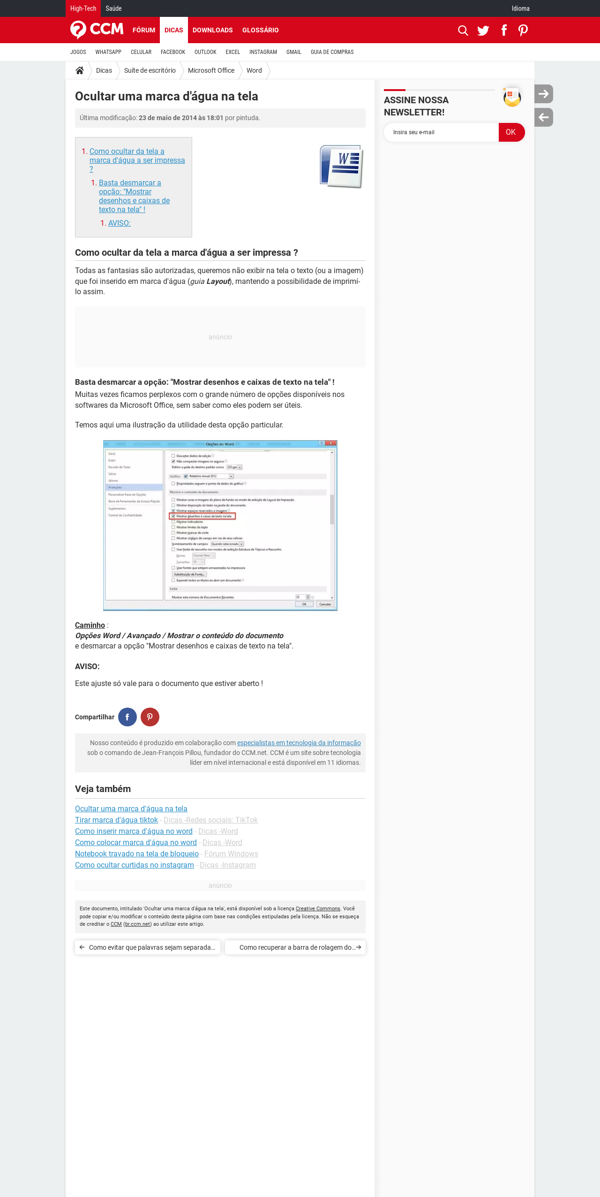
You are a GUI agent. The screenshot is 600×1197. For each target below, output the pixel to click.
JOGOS (78, 52)
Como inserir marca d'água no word (134, 831)
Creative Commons (318, 909)
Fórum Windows (231, 853)
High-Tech (83, 8)
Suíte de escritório (150, 70)
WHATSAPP (108, 52)
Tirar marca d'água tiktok (116, 820)
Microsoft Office (211, 70)
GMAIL (293, 52)
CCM (116, 924)
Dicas (174, 30)
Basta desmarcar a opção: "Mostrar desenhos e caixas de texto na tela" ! (134, 196)
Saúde (113, 8)
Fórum (144, 30)
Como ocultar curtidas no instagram (134, 865)
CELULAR (141, 52)
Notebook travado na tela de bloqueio (137, 853)
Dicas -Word (218, 831)
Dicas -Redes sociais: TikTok (211, 820)
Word (254, 70)
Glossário (260, 30)
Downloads (213, 30)
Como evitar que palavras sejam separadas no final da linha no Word (151, 949)
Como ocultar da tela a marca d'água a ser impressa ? (137, 160)
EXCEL (232, 52)
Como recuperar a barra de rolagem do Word (296, 949)
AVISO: (119, 223)
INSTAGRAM (263, 52)
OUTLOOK (206, 52)
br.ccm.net (137, 924)
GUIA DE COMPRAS (332, 52)
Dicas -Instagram (228, 865)
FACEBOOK (173, 52)
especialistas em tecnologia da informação (299, 743)
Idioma (521, 8)
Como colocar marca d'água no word (136, 842)
